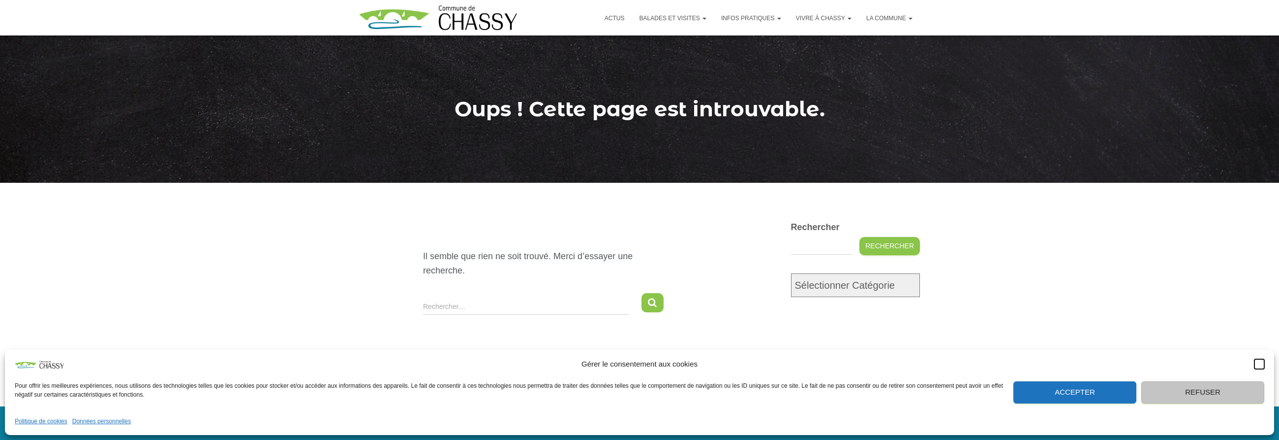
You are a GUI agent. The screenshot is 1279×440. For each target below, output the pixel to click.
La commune (889, 18)
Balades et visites (673, 18)
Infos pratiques (751, 18)
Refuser (1202, 392)
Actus (615, 18)
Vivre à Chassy (824, 18)
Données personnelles (101, 421)
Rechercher (815, 227)
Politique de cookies (41, 421)
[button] (1259, 364)
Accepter (1075, 392)
